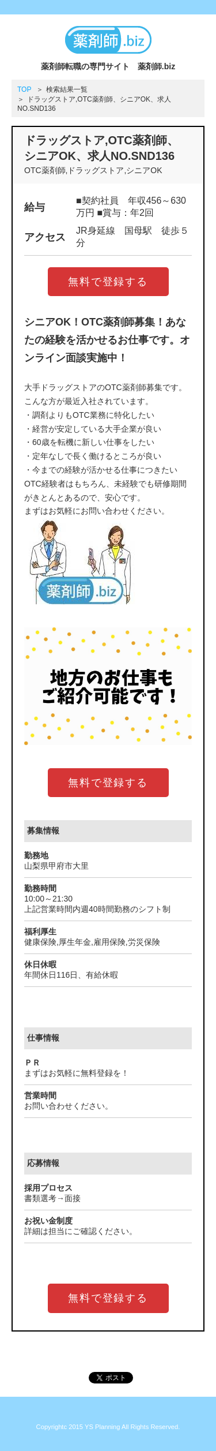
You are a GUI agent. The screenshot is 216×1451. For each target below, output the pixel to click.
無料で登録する (108, 281)
